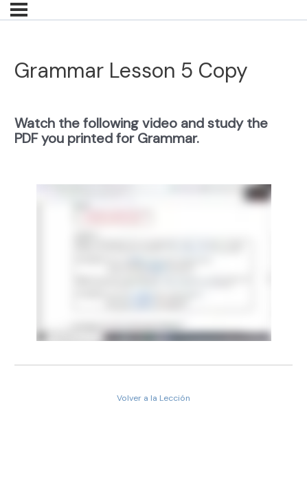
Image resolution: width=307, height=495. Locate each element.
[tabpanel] (153, 225)
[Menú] (19, 9)
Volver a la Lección (153, 398)
